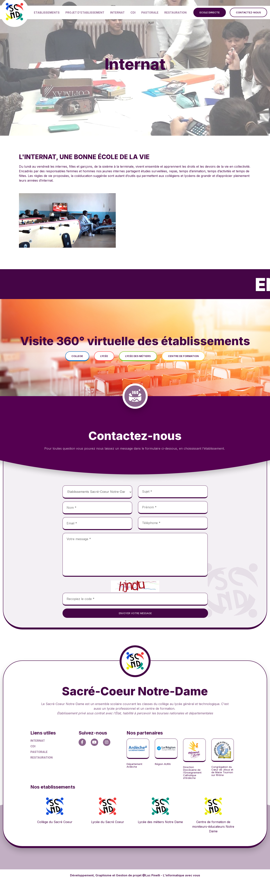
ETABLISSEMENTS (47, 12)
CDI (132, 12)
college (77, 356)
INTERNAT (117, 12)
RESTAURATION (175, 12)
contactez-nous (248, 12)
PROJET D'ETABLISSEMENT (84, 12)
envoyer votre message (135, 613)
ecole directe (210, 12)
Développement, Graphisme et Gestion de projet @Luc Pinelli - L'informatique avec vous (135, 875)
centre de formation (183, 356)
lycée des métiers (138, 356)
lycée (104, 356)
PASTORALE (150, 12)
